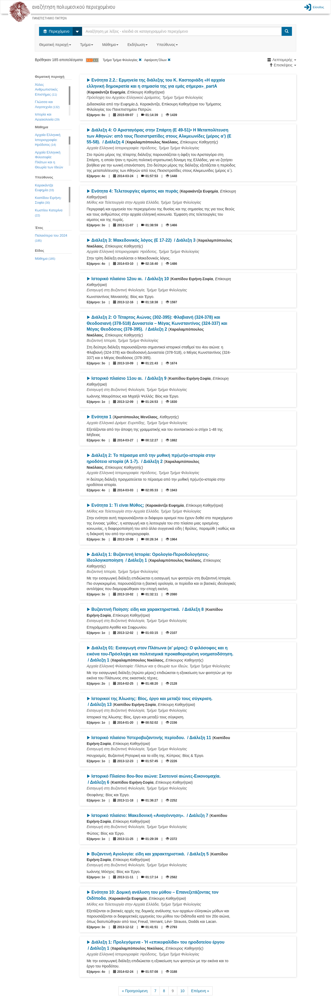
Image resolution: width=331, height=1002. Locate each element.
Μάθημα (110, 44)
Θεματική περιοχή (55, 44)
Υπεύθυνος (168, 44)
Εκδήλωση (138, 44)
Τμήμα (87, 44)
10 (182, 991)
